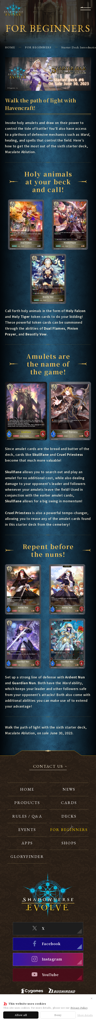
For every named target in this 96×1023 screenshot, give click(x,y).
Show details (85, 1015)
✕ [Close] (91, 998)
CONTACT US (48, 766)
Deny (58, 1015)
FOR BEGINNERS (38, 47)
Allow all (21, 1015)
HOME (10, 47)
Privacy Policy (79, 1007)
